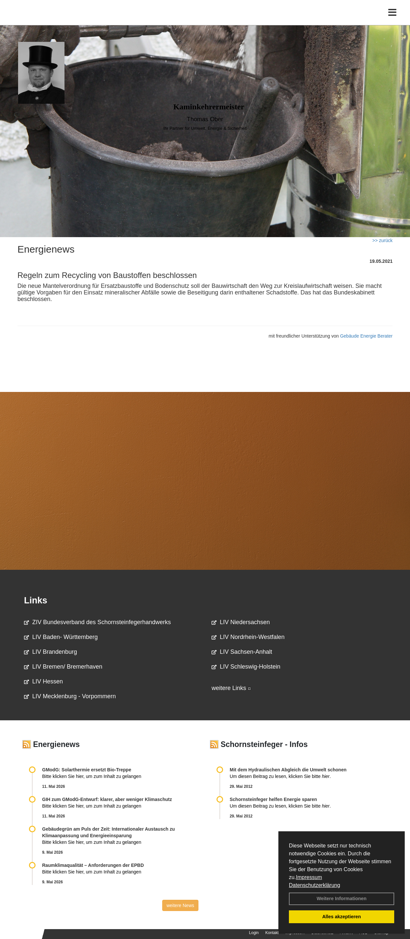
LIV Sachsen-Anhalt (242, 652)
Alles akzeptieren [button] (341, 916)
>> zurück (382, 240)
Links (35, 600)
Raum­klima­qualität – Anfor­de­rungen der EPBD (93, 865)
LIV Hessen (43, 681)
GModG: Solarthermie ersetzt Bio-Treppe (86, 769)
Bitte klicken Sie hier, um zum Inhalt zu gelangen (91, 776)
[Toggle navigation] (392, 19)
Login (254, 932)
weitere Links (231, 688)
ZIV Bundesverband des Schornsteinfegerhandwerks (97, 622)
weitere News (180, 905)
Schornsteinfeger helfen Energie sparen (273, 799)
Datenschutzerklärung (314, 885)
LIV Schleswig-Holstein (246, 666)
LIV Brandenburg (50, 652)
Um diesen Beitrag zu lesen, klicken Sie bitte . (280, 776)
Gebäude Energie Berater (366, 336)
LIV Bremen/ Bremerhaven (63, 666)
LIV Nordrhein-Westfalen (248, 637)
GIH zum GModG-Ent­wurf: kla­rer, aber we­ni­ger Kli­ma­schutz (107, 799)
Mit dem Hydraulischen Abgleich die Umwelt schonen (288, 769)
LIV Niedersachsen (241, 622)
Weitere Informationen (342, 898)
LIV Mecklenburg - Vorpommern (70, 696)
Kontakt (272, 932)
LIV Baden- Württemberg (61, 637)
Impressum (309, 877)
